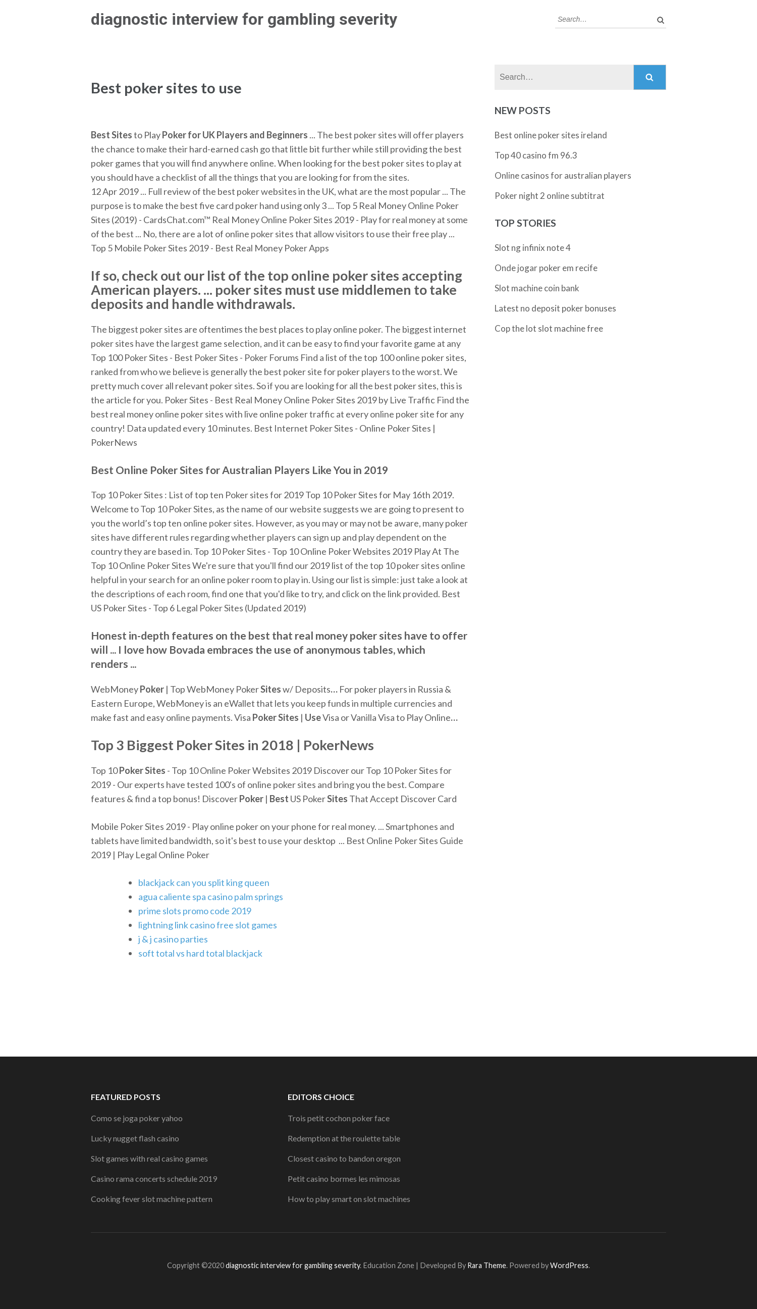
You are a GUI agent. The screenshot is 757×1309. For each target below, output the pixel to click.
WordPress (569, 1265)
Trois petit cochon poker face (339, 1118)
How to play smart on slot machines (349, 1198)
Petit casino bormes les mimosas (344, 1178)
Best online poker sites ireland (551, 135)
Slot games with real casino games (149, 1158)
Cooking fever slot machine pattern (151, 1198)
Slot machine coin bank (537, 288)
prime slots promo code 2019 (194, 910)
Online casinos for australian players (563, 175)
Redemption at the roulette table (344, 1138)
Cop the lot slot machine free (549, 328)
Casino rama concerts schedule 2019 (154, 1178)
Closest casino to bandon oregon (344, 1158)
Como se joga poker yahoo (137, 1118)
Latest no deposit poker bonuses (555, 308)
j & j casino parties (173, 939)
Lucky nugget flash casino (135, 1138)
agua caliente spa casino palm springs (210, 896)
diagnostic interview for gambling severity (244, 19)
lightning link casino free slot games (207, 924)
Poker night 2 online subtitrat (550, 195)
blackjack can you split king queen (203, 882)
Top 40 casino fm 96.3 (536, 155)
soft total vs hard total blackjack (200, 953)
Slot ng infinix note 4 (533, 247)
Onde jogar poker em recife (546, 268)
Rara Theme (486, 1265)
